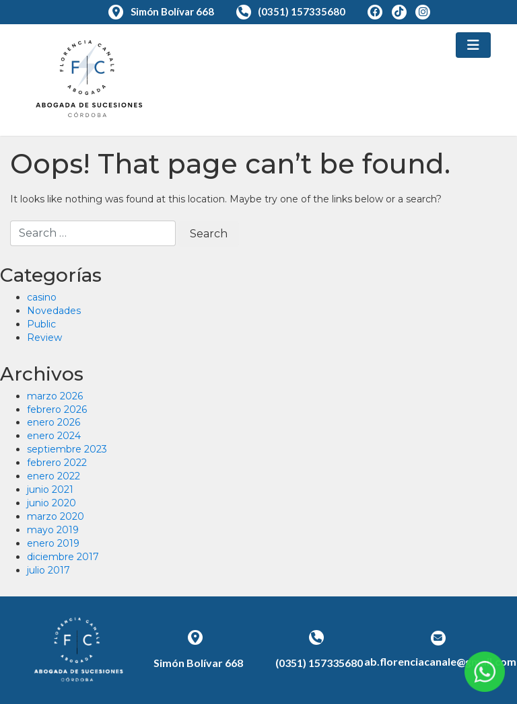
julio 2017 (48, 570)
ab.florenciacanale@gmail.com (440, 661)
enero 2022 (53, 476)
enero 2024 (54, 436)
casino (42, 297)
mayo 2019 (53, 530)
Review (44, 337)
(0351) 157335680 (292, 11)
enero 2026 (53, 422)
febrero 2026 (57, 409)
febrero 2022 (57, 463)
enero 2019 (53, 543)
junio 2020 (51, 503)
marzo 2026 (55, 396)
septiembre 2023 (67, 449)
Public (41, 324)
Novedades (54, 311)
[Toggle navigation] (473, 45)
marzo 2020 (55, 516)
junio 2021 (50, 489)
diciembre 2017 (63, 557)
